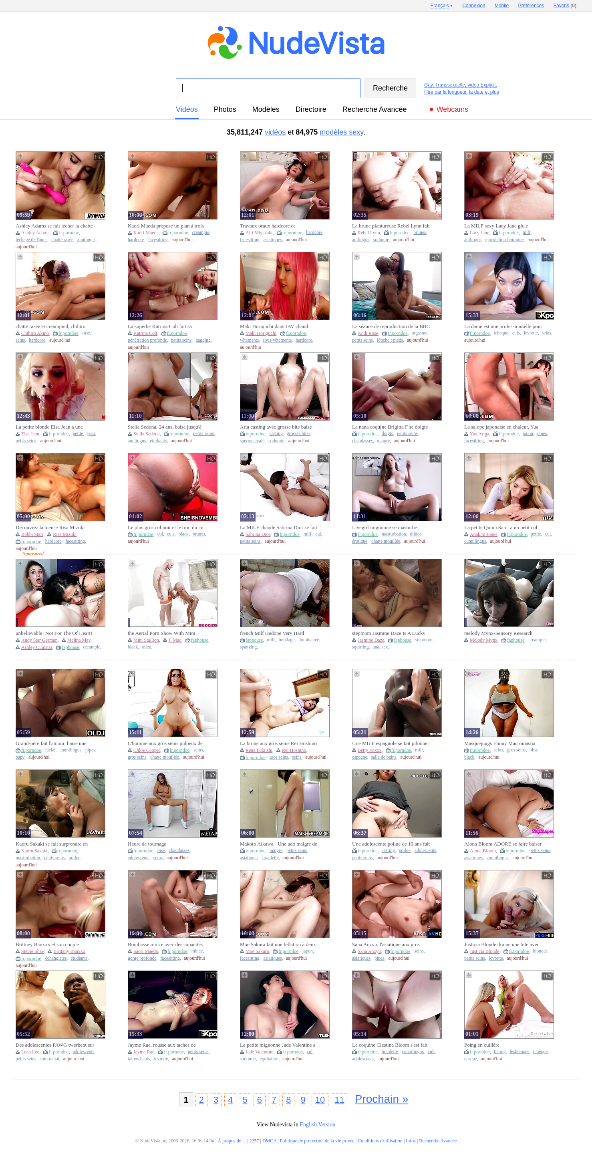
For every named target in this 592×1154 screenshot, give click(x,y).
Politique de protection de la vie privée (317, 1141)
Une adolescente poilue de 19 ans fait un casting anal (391, 844)
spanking (248, 647)
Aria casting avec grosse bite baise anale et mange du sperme (276, 427)
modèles (266, 109)
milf (526, 232)
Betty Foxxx (370, 750)
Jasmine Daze (371, 640)
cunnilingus (475, 541)
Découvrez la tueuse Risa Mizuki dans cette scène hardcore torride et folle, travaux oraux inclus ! (52, 527)
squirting (360, 647)
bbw (533, 750)
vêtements (249, 340)
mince (197, 951)
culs (516, 333)
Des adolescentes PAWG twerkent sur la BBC (55, 1045)
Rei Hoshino (294, 750)
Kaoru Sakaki (34, 851)
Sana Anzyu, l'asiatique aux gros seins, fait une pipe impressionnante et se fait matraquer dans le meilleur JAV (389, 944)
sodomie (381, 239)
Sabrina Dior (258, 534)
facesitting (158, 239)
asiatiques (273, 239)
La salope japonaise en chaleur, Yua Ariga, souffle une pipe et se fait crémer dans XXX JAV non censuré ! (503, 427)
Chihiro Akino (35, 333)
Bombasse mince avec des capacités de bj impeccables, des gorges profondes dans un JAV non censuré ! (166, 944)
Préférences (531, 5)
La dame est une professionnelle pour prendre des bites (503, 326)
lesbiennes (519, 1051)
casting (276, 433)
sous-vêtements (277, 340)
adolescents (138, 857)
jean (91, 433)
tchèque (501, 333)
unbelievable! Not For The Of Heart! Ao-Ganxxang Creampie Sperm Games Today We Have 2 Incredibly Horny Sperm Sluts (54, 633)
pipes (542, 433)
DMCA (269, 1141)
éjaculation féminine (504, 239)
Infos (411, 1141)
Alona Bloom (483, 851)
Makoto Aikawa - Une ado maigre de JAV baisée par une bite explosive (278, 844)
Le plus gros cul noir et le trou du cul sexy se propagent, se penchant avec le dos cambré (166, 527)
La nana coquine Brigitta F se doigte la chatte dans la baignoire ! (390, 427)
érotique (359, 541)
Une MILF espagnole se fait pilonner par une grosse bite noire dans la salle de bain (391, 743)
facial (50, 750)
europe (470, 1058)
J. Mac (175, 640)
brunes (419, 232)
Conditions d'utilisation (380, 1141)
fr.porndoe (69, 233)
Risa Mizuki (65, 534)
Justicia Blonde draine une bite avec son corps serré (501, 944)
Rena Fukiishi (259, 750)
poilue (75, 857)
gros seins (137, 757)
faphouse (70, 647)
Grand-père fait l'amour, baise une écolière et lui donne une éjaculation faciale (53, 743)
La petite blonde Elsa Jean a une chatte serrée (49, 427)
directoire (311, 109)
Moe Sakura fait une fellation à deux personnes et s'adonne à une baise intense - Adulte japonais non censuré (279, 944)
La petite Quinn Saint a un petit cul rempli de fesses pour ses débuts (500, 527)
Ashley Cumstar (36, 647)
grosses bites (298, 433)
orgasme (419, 333)
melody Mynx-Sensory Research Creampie (498, 633)
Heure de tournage (147, 844)
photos (225, 109)
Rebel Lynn (369, 233)
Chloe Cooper (146, 750)
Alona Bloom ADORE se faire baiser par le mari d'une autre (503, 844)
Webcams (453, 109)
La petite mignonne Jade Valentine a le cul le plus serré (278, 1045)
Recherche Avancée (374, 109)
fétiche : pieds (390, 340)
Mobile (502, 5)
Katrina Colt (145, 333)
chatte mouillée (385, 541)
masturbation (394, 534)
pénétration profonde (147, 340)
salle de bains (384, 757)
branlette (270, 857)
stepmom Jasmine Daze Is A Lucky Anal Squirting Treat (388, 633)
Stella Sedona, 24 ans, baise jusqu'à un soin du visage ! (164, 427)
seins (20, 340)
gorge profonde (142, 958)
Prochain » (382, 1099)
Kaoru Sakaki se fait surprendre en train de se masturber (52, 844)
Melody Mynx (483, 640)
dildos (416, 534)
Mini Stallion (146, 640)
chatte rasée (62, 239)
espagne (359, 757)
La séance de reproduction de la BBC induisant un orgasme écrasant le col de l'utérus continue (391, 326)
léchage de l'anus (31, 239)
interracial (49, 1058)
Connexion (473, 5)
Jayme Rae (143, 1052)
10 (320, 1100)
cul (160, 534)
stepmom (424, 639)
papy (20, 757)
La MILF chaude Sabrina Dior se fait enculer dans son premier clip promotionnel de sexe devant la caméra (278, 527)
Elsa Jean (30, 434)
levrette (531, 333)
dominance (308, 639)
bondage (287, 639)
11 (339, 1100)
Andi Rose (368, 333)
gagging (203, 340)
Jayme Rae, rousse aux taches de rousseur (162, 1045)
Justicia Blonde (484, 951)
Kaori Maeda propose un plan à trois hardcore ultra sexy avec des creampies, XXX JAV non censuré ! (166, 226)
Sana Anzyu (369, 951)
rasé (86, 333)
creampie (200, 232)
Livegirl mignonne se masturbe (384, 527)
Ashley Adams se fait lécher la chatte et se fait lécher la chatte (54, 226)
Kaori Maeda (146, 233)
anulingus (86, 239)
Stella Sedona (146, 434)
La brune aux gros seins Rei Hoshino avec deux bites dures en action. (278, 743)
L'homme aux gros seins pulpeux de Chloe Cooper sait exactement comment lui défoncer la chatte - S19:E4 (165, 743)
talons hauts (139, 1058)
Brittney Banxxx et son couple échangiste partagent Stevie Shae (50, 944)
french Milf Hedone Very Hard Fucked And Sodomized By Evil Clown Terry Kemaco (273, 633)
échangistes (56, 958)
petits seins (181, 340)
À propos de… (231, 1141)
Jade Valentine (259, 1052)
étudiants (158, 440)
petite (78, 433)
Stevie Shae (32, 951)
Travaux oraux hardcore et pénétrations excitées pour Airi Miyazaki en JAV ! (272, 226)
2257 (254, 1141)
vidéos (187, 109)
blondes (540, 951)
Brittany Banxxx (69, 951)
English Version (317, 1125)
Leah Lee (30, 1052)
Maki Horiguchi (261, 333)
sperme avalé (252, 440)
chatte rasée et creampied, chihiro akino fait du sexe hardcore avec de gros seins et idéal (52, 326)
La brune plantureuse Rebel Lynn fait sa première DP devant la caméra (391, 226)
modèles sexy (341, 132)
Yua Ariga (479, 434)
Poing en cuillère (481, 1045)
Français (440, 5)
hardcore (136, 239)
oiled (146, 647)
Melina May (79, 640)
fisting (500, 1051)
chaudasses (362, 440)
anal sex (380, 647)
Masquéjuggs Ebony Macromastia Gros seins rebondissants (500, 743)
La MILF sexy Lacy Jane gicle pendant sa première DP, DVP (496, 226)
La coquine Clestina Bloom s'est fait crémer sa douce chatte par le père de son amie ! (390, 1045)
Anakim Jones (483, 534)
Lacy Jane (479, 233)
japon (528, 433)
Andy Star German (39, 640)
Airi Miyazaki (259, 233)
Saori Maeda (145, 951)
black (184, 534)
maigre (383, 440)
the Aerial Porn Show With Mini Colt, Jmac (161, 633)
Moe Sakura (257, 951)
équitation (269, 1058)
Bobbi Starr (32, 534)
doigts (387, 433)
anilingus (360, 239)
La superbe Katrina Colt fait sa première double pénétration (160, 326)
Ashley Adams (35, 233)
